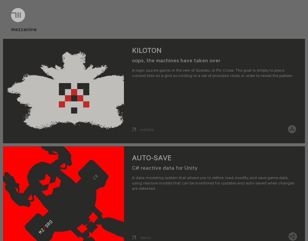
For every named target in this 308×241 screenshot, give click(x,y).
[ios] (292, 130)
